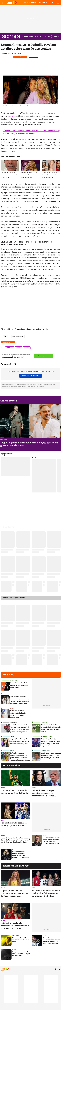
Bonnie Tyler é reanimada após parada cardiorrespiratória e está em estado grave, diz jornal (51, 941)
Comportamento (46, 750)
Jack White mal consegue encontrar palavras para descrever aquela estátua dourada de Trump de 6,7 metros (46, 793)
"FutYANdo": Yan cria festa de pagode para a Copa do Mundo (14, 791)
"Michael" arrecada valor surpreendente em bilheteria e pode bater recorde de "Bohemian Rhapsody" (15, 926)
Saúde (12, 736)
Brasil (12, 708)
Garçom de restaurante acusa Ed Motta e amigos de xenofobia (21, 954)
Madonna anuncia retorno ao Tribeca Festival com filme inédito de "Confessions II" (20, 854)
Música (19, 347)
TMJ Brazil (10, 347)
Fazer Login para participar (30, 376)
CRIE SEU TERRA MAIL (30, 2)
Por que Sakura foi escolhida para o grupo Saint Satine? (13, 824)
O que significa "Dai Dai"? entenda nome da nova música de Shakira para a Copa (14, 893)
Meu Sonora (4, 440)
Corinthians (13, 680)
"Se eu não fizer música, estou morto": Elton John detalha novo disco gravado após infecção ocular (51, 840)
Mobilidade (13, 722)
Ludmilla (11, 116)
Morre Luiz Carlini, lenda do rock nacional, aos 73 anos (20, 940)
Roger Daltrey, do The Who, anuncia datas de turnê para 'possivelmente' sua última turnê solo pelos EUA (15, 840)
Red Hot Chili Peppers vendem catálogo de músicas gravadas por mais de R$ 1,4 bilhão (46, 893)
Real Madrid (13, 694)
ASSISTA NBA (43, 2)
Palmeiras (44, 722)
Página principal (11, 2)
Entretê (26, 347)
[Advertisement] (46, 854)
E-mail (52, 2)
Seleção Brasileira (46, 736)
